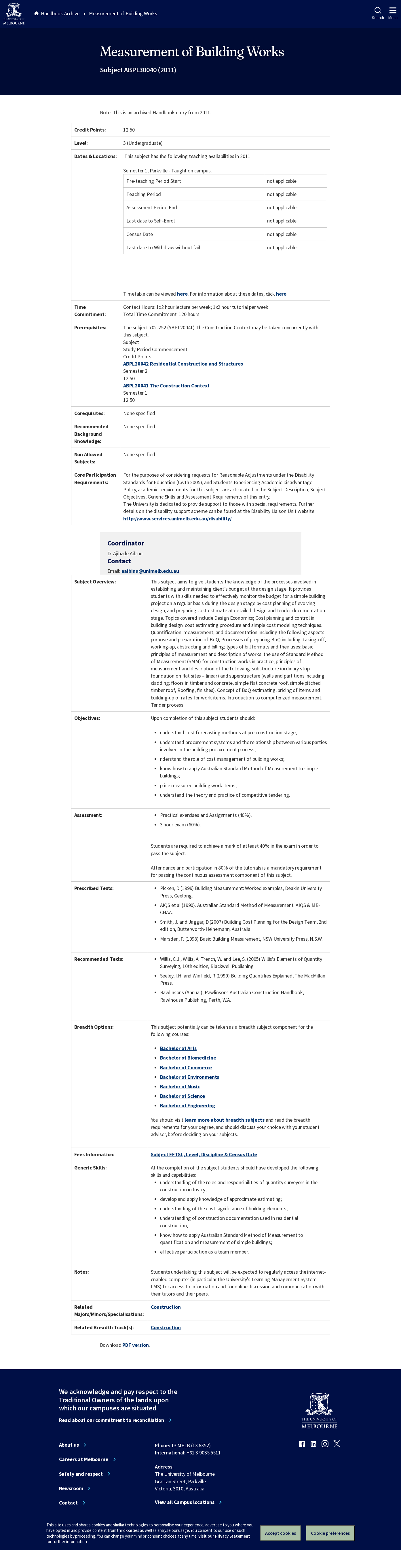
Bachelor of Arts (178, 1048)
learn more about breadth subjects (225, 1120)
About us (69, 1445)
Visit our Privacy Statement (224, 1536)
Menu (393, 13)
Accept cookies (280, 1533)
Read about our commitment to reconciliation (111, 1420)
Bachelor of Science (182, 1096)
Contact (68, 1503)
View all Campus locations (184, 1502)
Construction (166, 1307)
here (182, 293)
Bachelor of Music (180, 1086)
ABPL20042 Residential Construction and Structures (183, 363)
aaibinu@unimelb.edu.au (150, 571)
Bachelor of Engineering (187, 1105)
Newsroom (71, 1488)
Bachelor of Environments (189, 1077)
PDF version (135, 1345)
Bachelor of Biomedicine (188, 1057)
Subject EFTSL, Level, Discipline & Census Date (204, 1154)
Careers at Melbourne (83, 1459)
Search (378, 13)
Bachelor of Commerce (186, 1067)
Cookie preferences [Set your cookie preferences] (330, 1533)
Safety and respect (81, 1474)
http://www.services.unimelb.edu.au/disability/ (177, 518)
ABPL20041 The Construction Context (166, 385)
